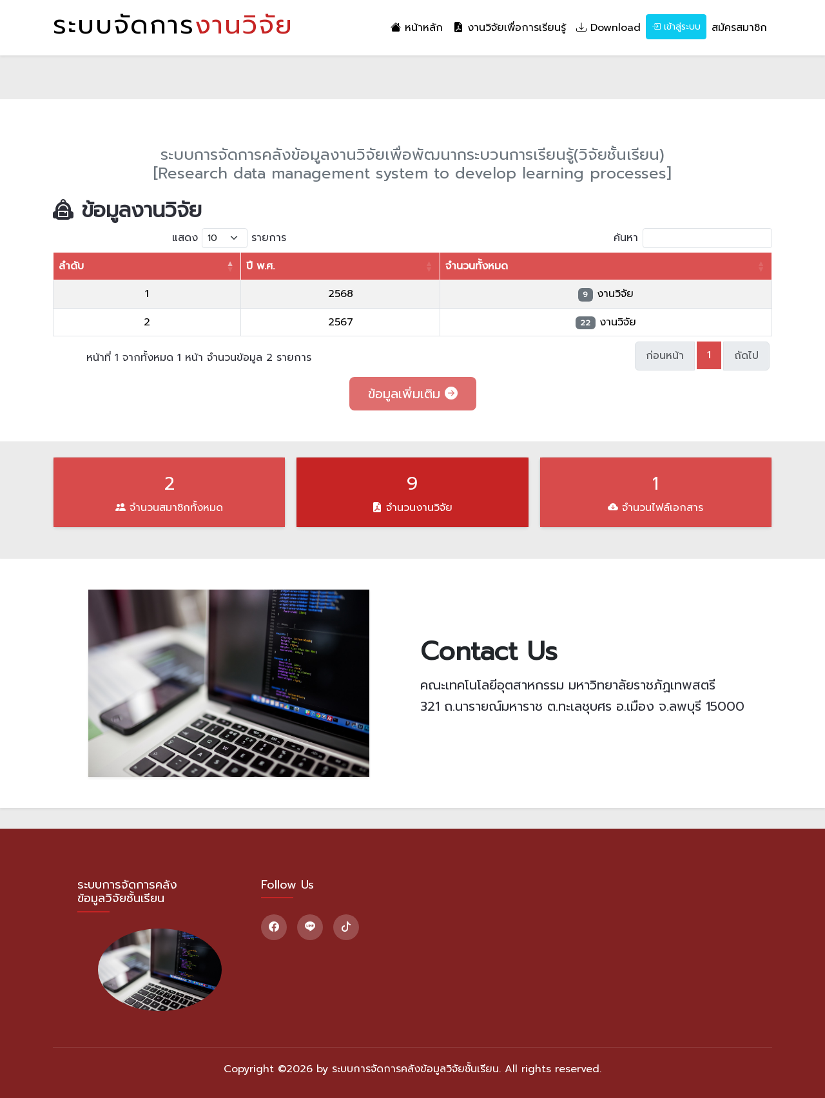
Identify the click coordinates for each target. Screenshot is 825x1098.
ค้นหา (693, 238)
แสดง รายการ (229, 238)
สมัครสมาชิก (739, 27)
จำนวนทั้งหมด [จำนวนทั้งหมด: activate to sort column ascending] (476, 266)
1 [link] (709, 355)
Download (608, 27)
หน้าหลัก (417, 27)
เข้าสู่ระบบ (676, 27)
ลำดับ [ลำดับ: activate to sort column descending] (71, 266)
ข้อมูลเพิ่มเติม (413, 393)
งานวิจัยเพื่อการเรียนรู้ (509, 27)
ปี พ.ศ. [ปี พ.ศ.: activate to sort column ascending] (260, 266)
